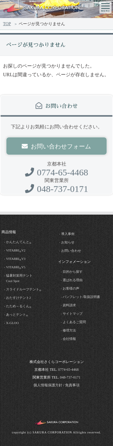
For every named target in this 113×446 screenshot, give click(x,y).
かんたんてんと (18, 242)
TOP (7, 24)
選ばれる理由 (73, 280)
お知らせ (67, 242)
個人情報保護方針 (47, 385)
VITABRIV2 (15, 250)
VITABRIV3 (15, 259)
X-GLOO (12, 323)
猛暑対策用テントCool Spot (19, 278)
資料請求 (69, 305)
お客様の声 (71, 288)
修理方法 (69, 330)
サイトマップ (73, 313)
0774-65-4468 (56, 174)
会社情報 (69, 338)
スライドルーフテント (23, 289)
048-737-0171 (56, 190)
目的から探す (73, 271)
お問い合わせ (71, 250)
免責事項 (72, 385)
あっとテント (17, 315)
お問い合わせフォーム (56, 147)
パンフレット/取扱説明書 (81, 297)
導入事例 (67, 234)
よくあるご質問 (74, 322)
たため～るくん (18, 306)
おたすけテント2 (18, 297)
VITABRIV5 (15, 267)
